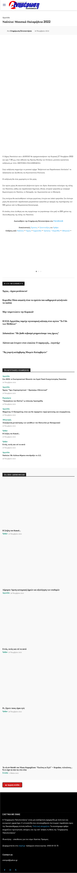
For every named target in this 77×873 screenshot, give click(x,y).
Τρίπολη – (47, 230)
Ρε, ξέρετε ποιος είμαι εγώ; (13, 708)
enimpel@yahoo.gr (9, 860)
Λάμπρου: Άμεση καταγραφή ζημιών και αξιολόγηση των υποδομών (31, 589)
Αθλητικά (66, 230)
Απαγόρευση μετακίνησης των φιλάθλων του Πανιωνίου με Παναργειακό (31, 422)
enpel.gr (22, 846)
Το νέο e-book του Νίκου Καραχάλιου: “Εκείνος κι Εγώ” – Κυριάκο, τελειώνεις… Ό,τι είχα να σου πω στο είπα (37, 768)
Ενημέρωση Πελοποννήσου (21, 31)
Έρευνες (34, 227)
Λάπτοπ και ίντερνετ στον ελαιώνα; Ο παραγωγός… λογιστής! (31, 342)
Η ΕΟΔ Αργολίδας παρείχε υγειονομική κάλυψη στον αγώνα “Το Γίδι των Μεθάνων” (34, 322)
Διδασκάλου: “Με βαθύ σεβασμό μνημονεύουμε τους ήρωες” (30, 333)
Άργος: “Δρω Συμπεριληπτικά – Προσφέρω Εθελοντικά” (24, 390)
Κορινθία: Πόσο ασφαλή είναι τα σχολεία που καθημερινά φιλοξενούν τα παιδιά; (34, 301)
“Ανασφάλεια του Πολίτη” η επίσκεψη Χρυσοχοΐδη (22, 401)
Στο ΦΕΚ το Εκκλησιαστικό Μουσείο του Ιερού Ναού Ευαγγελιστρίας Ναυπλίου (34, 379)
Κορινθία (56, 230)
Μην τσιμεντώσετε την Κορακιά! (18, 311)
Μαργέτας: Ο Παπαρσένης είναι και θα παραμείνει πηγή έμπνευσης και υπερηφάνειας (36, 411)
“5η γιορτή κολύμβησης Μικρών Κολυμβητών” (24, 352)
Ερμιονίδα (37, 230)
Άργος (28, 230)
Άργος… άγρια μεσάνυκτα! (14, 291)
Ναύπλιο (20, 230)
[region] (38, 256)
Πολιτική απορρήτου (41, 826)
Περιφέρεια (6, 398)
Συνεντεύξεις (45, 227)
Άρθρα (55, 227)
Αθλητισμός (6, 420)
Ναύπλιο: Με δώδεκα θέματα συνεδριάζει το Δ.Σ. (21, 455)
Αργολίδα (6, 18)
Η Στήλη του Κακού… (11, 433)
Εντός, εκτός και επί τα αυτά (13, 444)
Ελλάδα (5, 773)
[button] (38, 256)
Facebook (58, 221)
